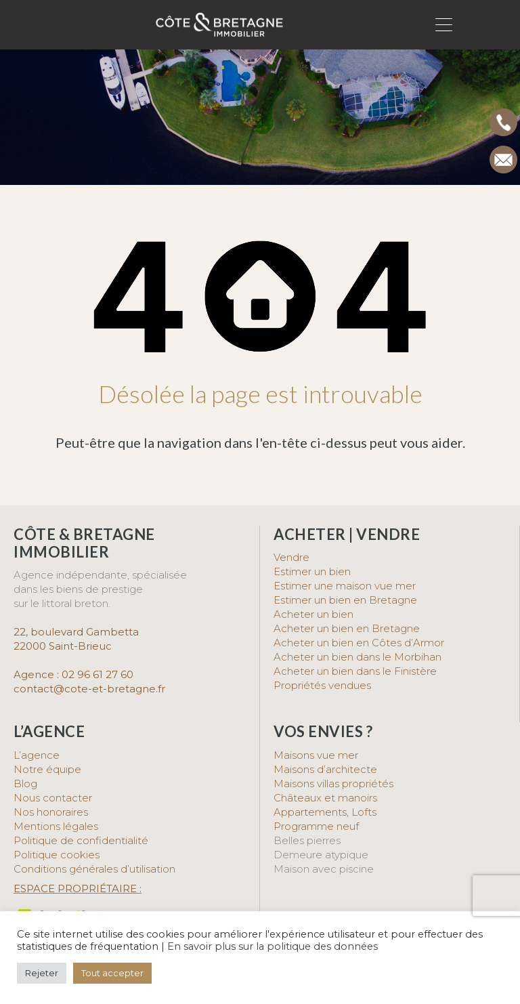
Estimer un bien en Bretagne (345, 599)
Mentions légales (56, 826)
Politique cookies (57, 854)
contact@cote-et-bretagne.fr (89, 688)
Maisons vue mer (316, 755)
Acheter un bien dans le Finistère (356, 671)
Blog (25, 783)
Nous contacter (53, 797)
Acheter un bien (313, 614)
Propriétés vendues (322, 685)
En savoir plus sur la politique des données (272, 946)
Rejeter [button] (41, 972)
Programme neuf (316, 826)
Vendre (291, 557)
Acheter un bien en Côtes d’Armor (359, 642)
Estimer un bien (312, 571)
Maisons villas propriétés (333, 783)
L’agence (37, 755)
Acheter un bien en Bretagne (347, 628)
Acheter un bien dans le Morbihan (357, 656)
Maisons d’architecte (325, 769)
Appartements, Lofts (325, 812)
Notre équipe (47, 769)
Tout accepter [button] (112, 972)
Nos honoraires (51, 812)
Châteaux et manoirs (325, 797)
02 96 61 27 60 (97, 674)
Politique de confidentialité (81, 840)
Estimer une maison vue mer (345, 585)
